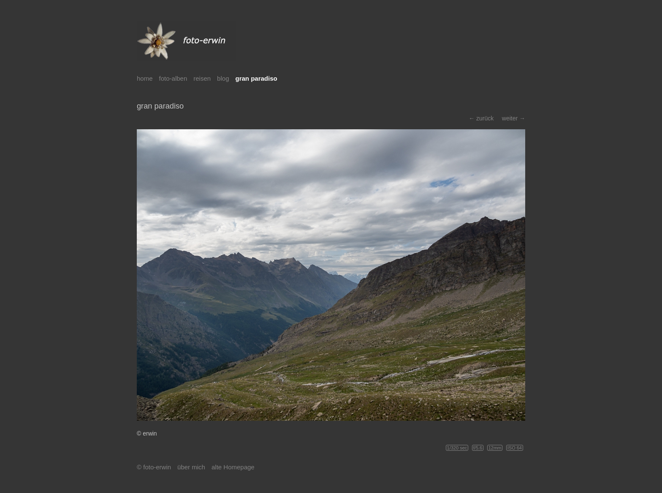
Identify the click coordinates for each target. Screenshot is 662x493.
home (145, 78)
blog (223, 78)
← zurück (481, 118)
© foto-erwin (154, 467)
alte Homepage (233, 467)
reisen (202, 78)
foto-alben (173, 78)
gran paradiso (256, 78)
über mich (191, 467)
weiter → (513, 118)
